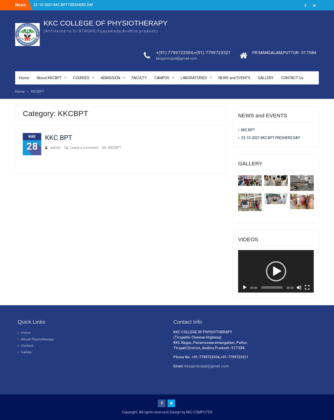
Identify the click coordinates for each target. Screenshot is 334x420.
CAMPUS (161, 78)
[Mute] (299, 287)
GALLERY (266, 78)
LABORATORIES (194, 78)
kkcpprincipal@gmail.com (176, 58)
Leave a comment (84, 148)
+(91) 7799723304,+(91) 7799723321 (193, 52)
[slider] (272, 287)
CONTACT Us (292, 78)
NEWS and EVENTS (234, 78)
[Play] (244, 287)
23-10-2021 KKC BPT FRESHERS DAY (63, 5)
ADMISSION (110, 78)
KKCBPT (114, 148)
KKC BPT (58, 137)
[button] (276, 271)
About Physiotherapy (37, 339)
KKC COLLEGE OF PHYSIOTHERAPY (106, 23)
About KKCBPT (49, 78)
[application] (276, 271)
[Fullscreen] (307, 287)
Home (24, 78)
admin (55, 148)
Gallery (26, 352)
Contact (27, 345)
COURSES (81, 78)
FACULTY (139, 78)
